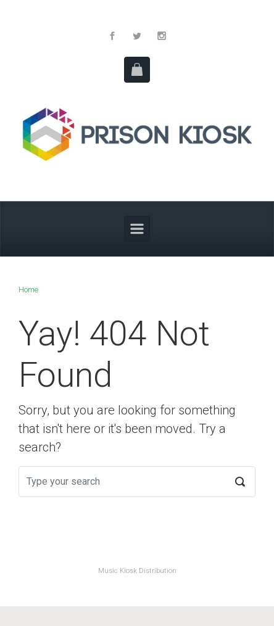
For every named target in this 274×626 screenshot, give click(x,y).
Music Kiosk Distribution (137, 571)
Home (28, 289)
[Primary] (137, 229)
